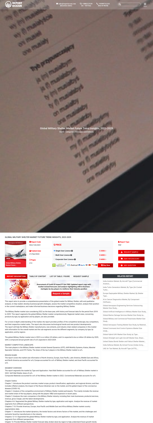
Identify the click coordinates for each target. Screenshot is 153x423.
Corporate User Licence (65, 259)
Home (61, 132)
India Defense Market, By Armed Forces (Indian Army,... (124, 345)
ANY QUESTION (128, 265)
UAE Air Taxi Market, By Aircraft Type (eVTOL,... (121, 349)
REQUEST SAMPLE (129, 252)
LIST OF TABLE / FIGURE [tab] (60, 276)
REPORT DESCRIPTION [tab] (16, 276)
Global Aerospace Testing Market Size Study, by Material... (125, 325)
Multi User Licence (63, 255)
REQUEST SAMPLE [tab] (81, 276)
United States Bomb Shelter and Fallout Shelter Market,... (124, 341)
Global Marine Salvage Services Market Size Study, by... (124, 315)
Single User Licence (63, 251)
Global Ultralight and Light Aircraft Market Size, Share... (124, 338)
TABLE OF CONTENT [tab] (37, 276)
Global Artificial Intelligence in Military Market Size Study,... (125, 312)
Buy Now (105, 265)
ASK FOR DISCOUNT (130, 259)
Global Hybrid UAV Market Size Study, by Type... (121, 334)
